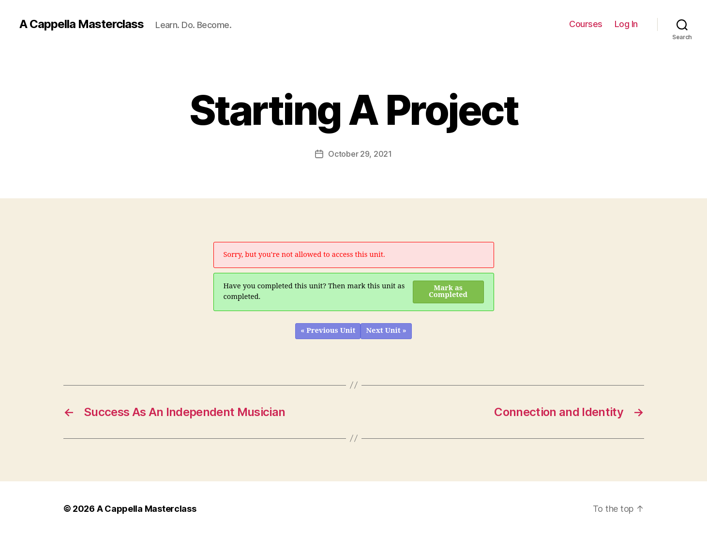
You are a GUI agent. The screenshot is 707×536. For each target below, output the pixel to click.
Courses (585, 24)
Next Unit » (386, 330)
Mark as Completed (448, 291)
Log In (626, 24)
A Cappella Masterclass (81, 24)
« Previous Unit (328, 330)
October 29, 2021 (360, 154)
